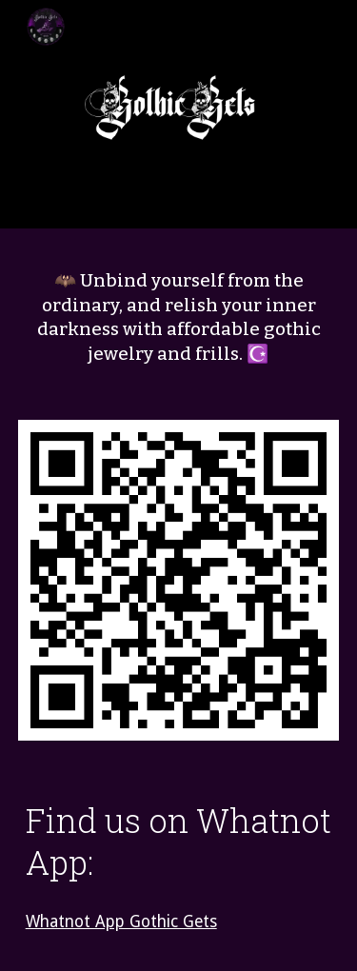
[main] (179, 317)
